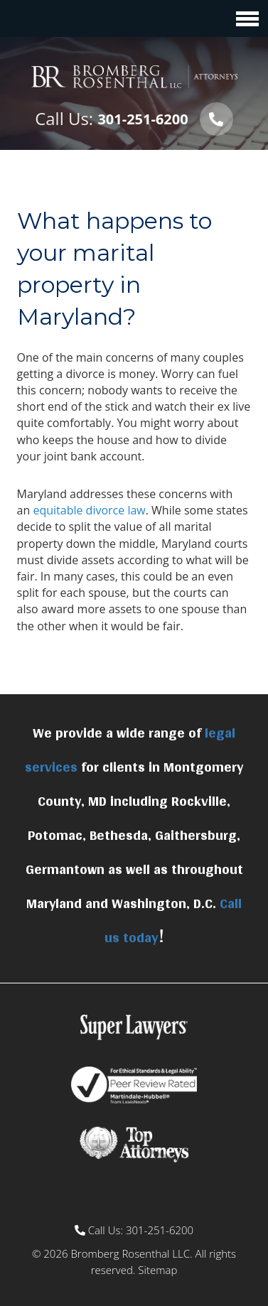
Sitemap (157, 1270)
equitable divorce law (89, 510)
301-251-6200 (142, 119)
